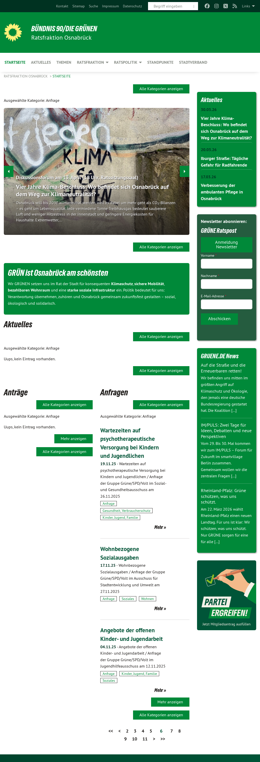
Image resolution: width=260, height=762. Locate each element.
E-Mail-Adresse (213, 294)
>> (162, 739)
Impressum (110, 6)
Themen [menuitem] (63, 62)
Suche (93, 6)
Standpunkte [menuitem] (160, 62)
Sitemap (78, 6)
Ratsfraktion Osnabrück (26, 76)
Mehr (158, 527)
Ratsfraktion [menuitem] (90, 62)
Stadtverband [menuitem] (193, 62)
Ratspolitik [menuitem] (125, 62)
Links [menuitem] (246, 6)
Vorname (209, 253)
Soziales (128, 598)
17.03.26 (208, 175)
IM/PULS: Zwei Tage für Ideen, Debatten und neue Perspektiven (226, 429)
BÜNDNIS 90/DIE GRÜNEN (66, 28)
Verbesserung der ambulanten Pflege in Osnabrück (222, 190)
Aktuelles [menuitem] (41, 62)
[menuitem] (62, 6)
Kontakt (62, 6)
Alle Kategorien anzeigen (161, 88)
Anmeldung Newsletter (226, 242)
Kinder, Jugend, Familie (120, 517)
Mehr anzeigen (73, 438)
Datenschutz (132, 6)
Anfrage (109, 503)
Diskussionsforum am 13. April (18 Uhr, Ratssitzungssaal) (77, 177)
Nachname (210, 274)
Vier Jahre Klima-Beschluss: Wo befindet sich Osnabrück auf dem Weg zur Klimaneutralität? (92, 190)
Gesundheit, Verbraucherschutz (126, 510)
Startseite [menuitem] (15, 62)
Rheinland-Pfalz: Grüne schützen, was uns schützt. (223, 494)
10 (134, 739)
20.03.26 (209, 149)
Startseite (62, 76)
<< (110, 731)
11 (145, 739)
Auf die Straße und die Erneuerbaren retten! (223, 366)
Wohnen (147, 598)
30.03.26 (209, 109)
